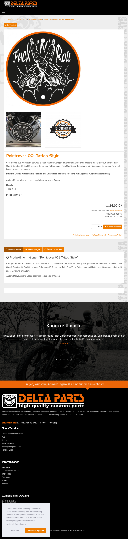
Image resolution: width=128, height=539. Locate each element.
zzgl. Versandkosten (116, 210)
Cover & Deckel (21, 19)
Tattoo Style (47, 19)
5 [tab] (71, 360)
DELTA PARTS (9, 19)
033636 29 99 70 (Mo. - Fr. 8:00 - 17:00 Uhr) (29, 422)
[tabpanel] (64, 340)
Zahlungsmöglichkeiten (11, 446)
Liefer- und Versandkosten (12, 433)
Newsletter (6, 467)
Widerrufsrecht (8, 443)
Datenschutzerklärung (11, 470)
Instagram (6, 480)
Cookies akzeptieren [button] (35, 531)
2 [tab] (60, 360)
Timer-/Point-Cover (35, 19)
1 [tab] (56, 360)
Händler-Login (7, 450)
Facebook (6, 477)
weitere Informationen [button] (16, 524)
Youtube (5, 483)
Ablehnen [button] (15, 531)
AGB (3, 437)
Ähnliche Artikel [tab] (53, 249)
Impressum (6, 474)
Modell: (9, 185)
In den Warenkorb (113, 227)
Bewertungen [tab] (32, 249)
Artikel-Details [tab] (13, 249)
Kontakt (5, 440)
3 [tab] (64, 360)
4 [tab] (67, 360)
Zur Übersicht (10, 25)
